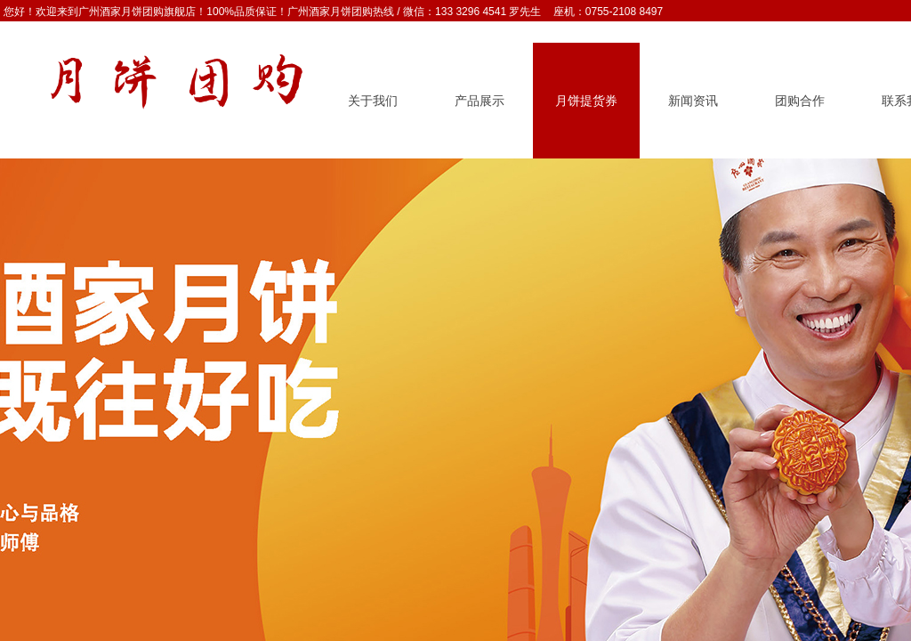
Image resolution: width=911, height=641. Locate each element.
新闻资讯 (693, 101)
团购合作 (800, 101)
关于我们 (373, 101)
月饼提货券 (586, 101)
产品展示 (479, 101)
